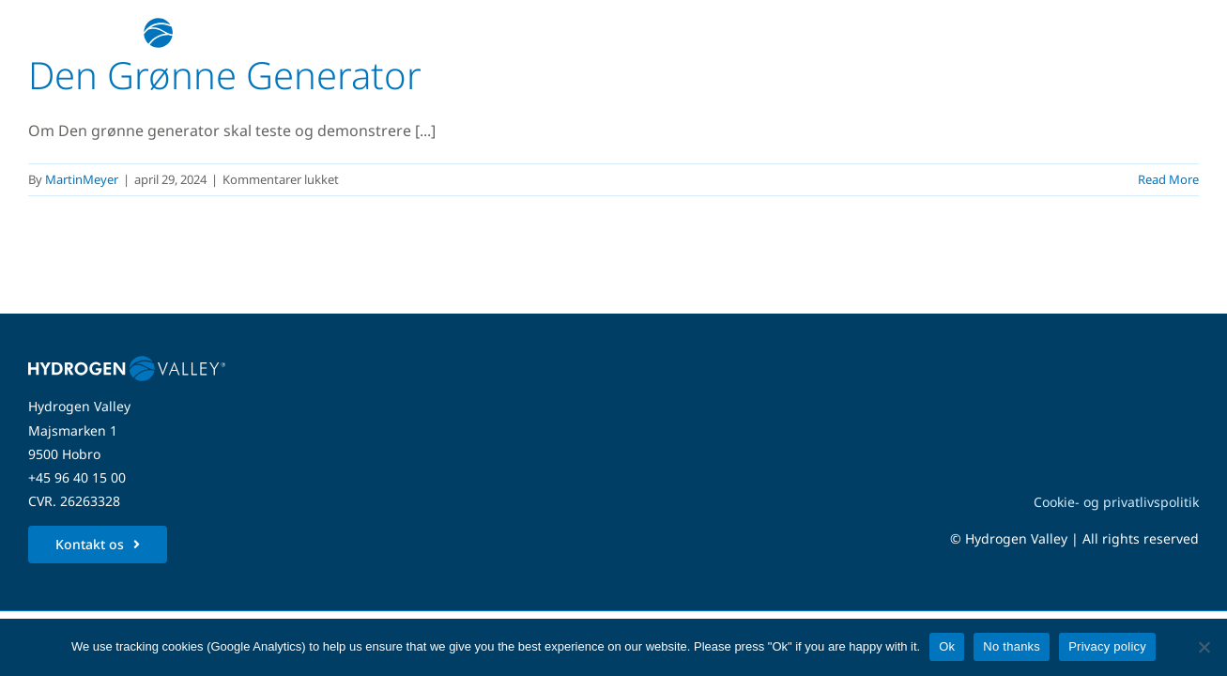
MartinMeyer (81, 179)
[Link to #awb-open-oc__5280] (1173, 33)
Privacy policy (1107, 646)
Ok (947, 646)
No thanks (1011, 646)
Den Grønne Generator (225, 74)
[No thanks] (1203, 647)
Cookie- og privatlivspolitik (1116, 502)
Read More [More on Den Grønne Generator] (1168, 179)
